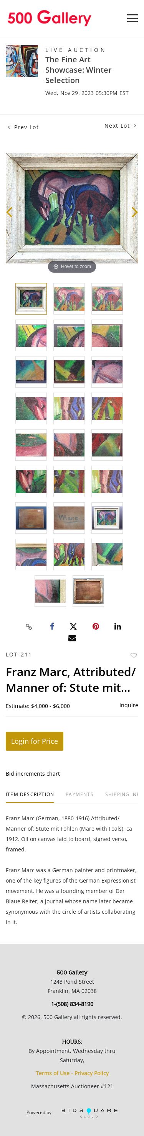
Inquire (128, 705)
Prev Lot (23, 127)
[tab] (30, 797)
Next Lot (120, 125)
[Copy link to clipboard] (28, 626)
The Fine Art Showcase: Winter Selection (78, 69)
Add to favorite (133, 655)
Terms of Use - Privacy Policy (72, 1073)
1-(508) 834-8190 (72, 1004)
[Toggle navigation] (132, 18)
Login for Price (34, 741)
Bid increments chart (33, 773)
